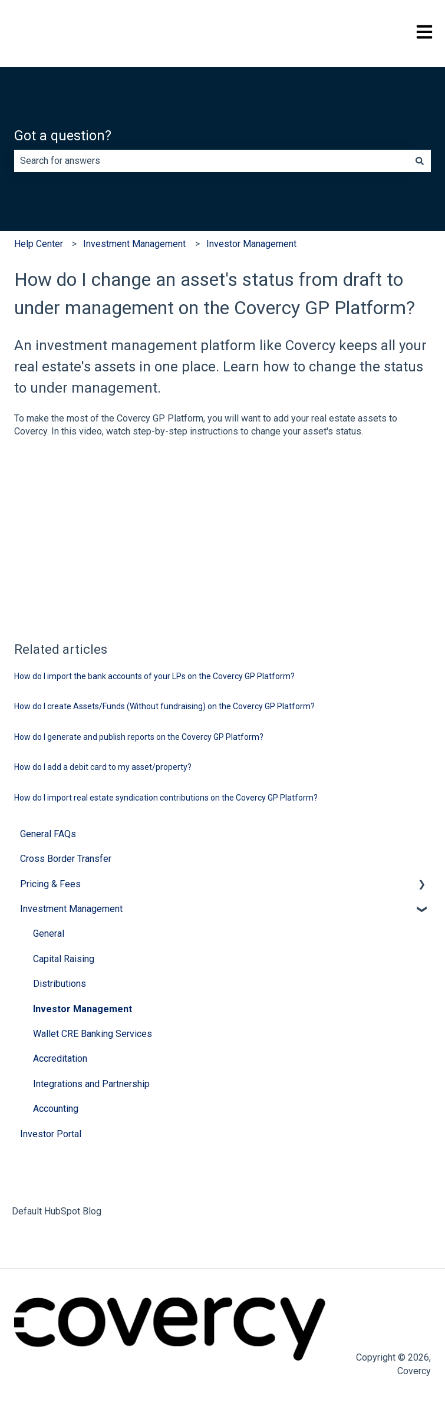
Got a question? (62, 136)
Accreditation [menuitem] (60, 1058)
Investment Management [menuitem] (71, 908)
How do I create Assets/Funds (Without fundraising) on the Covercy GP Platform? (164, 706)
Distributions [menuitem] (59, 983)
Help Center (38, 243)
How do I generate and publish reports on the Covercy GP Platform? (138, 737)
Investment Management (134, 243)
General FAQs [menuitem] (48, 833)
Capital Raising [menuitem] (63, 958)
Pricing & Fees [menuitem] (50, 884)
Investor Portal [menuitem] (50, 1134)
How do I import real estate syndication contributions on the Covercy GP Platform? (166, 797)
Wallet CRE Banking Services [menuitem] (92, 1033)
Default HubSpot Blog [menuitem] (56, 1211)
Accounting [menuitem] (55, 1108)
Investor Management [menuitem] (82, 1009)
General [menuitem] (48, 933)
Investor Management (251, 243)
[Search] (419, 161)
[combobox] (211, 161)
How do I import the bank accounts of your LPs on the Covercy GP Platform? (154, 676)
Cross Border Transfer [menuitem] (65, 858)
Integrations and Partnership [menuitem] (91, 1083)
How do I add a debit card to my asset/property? (103, 767)
